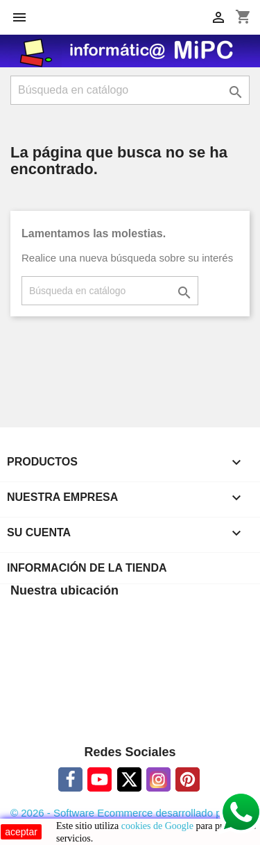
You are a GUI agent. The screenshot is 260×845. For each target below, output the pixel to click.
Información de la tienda (87, 568)
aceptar (21, 831)
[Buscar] (130, 90)
